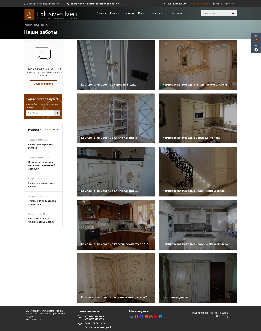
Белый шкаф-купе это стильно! (40, 146)
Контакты (176, 13)
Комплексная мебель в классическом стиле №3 (196, 244)
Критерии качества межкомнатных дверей (41, 220)
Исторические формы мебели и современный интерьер (41, 165)
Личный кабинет (223, 3)
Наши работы (159, 13)
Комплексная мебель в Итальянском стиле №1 (196, 84)
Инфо (142, 13)
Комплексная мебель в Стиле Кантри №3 (110, 191)
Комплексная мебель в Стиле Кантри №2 (191, 138)
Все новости (51, 129)
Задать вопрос (43, 83)
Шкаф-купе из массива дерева (41, 185)
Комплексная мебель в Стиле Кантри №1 (110, 138)
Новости (129, 13)
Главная (101, 13)
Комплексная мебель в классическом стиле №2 (114, 244)
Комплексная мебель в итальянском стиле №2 (114, 297)
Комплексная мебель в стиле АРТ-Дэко (108, 84)
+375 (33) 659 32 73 (94, 319)
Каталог (114, 13)
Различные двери (175, 297)
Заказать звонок (200, 3)
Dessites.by (222, 316)
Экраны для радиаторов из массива (42, 202)
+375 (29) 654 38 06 (175, 4)
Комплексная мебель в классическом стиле (194, 191)
